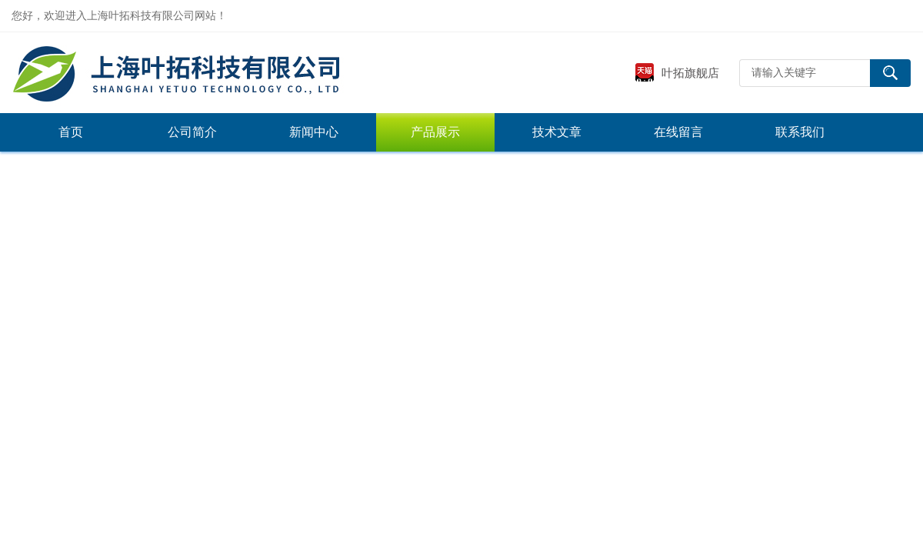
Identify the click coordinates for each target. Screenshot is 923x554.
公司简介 (192, 131)
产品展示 (435, 131)
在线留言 (678, 131)
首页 (70, 131)
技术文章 (556, 131)
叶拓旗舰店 (677, 72)
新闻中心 (313, 131)
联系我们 (800, 131)
